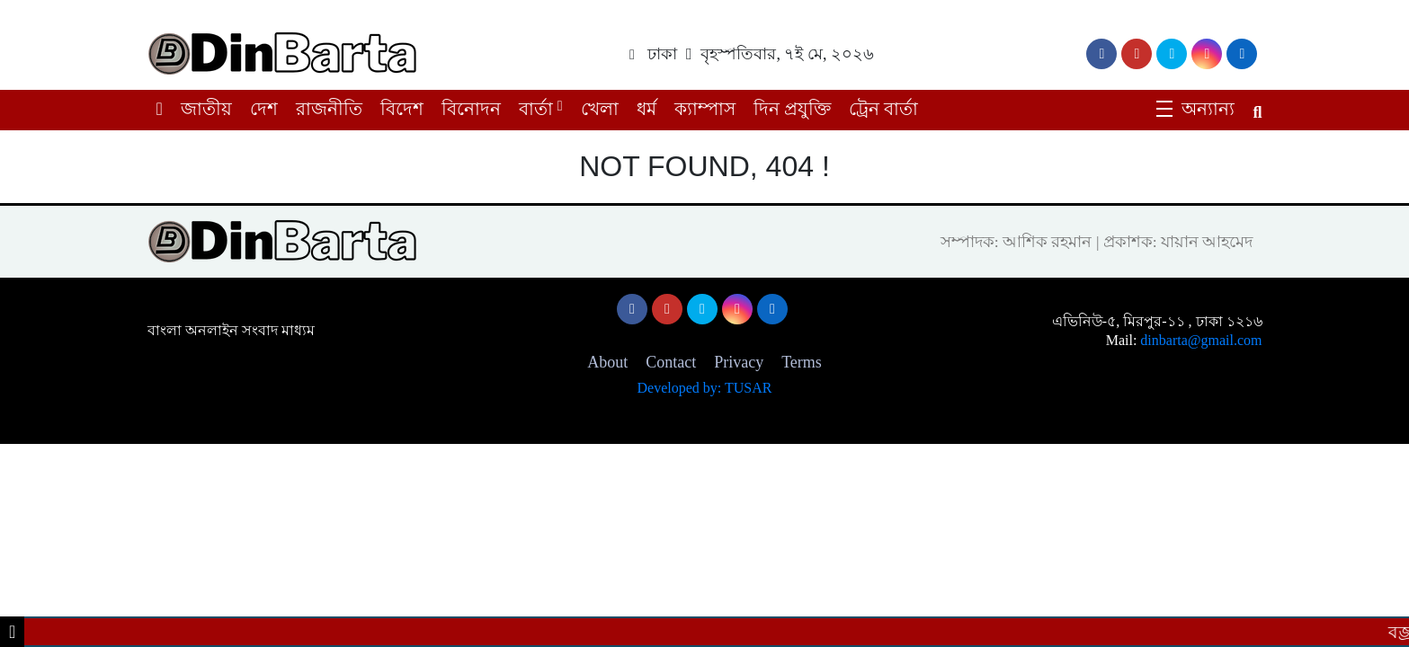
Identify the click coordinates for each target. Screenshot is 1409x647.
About (607, 362)
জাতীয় (206, 109)
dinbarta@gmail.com (1201, 340)
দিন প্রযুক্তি (792, 109)
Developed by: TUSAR (705, 387)
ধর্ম (646, 109)
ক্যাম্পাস (705, 109)
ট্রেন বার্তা (883, 109)
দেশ (264, 109)
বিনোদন (471, 109)
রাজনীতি (329, 109)
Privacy (738, 362)
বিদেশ (402, 109)
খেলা (600, 109)
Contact (671, 362)
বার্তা (536, 109)
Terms (801, 362)
